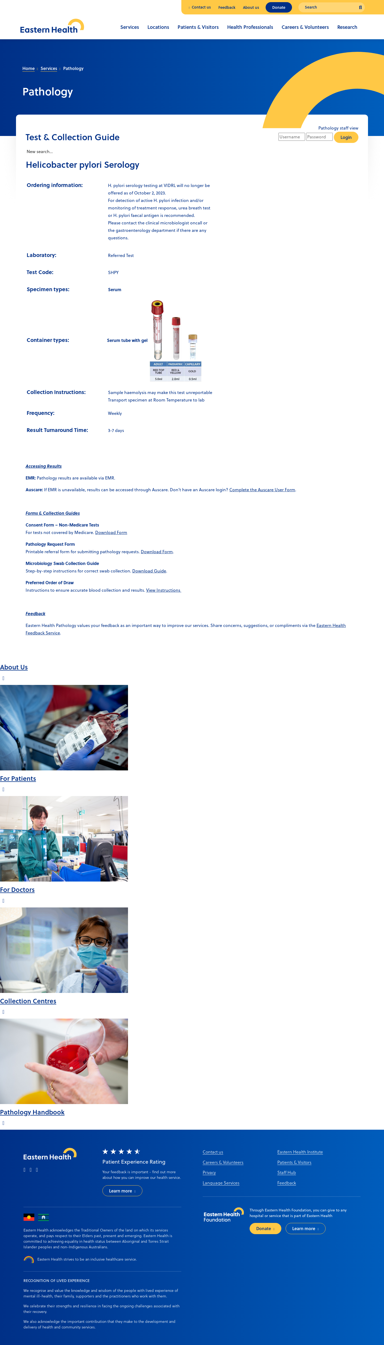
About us (251, 7)
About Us (14, 667)
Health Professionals (250, 27)
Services (129, 27)
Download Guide (149, 571)
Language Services (221, 1183)
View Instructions (163, 590)
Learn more (120, 1191)
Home (28, 68)
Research (347, 27)
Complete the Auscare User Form (262, 490)
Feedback (226, 7)
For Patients (18, 778)
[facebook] (24, 1170)
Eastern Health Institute (300, 1152)
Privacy (209, 1172)
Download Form (111, 532)
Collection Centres (28, 1000)
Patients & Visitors (198, 27)
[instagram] (30, 1170)
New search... (39, 151)
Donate (278, 7)
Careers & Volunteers (305, 27)
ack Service (49, 633)
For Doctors (17, 889)
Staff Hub (286, 1172)
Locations (158, 27)
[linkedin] (37, 1170)
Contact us (201, 7)
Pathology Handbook (32, 1112)
